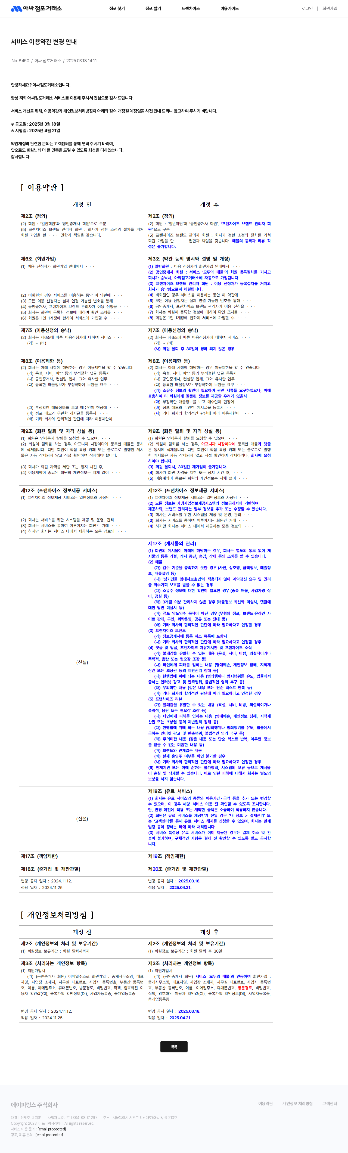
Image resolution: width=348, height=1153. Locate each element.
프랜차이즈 (191, 8)
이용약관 (265, 1103)
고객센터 (329, 1103)
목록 (174, 1047)
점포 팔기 (153, 8)
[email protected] (52, 1129)
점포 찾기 (117, 8)
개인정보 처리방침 (297, 1103)
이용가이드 (229, 8)
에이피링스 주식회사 (34, 1104)
